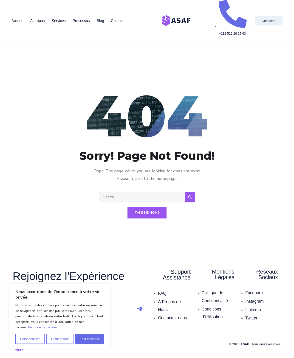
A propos (37, 21)
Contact (117, 21)
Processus (81, 21)
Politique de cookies (42, 327)
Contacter (269, 21)
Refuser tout (60, 339)
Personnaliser (30, 339)
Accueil (17, 21)
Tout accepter (89, 339)
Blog (100, 21)
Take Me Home (147, 212)
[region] (59, 316)
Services (59, 21)
